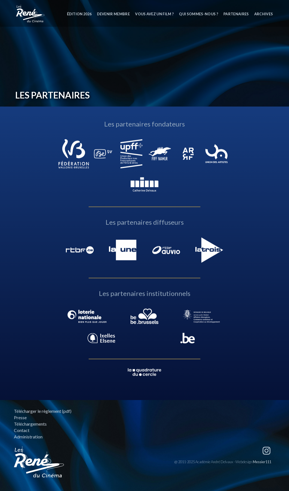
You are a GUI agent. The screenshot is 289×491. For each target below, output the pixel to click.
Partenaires (236, 14)
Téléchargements (30, 423)
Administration (28, 436)
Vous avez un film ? (154, 14)
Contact (21, 430)
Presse (20, 417)
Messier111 (262, 462)
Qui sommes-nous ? (198, 14)
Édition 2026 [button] (79, 14)
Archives (263, 14)
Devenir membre (113, 14)
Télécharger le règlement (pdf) (42, 411)
